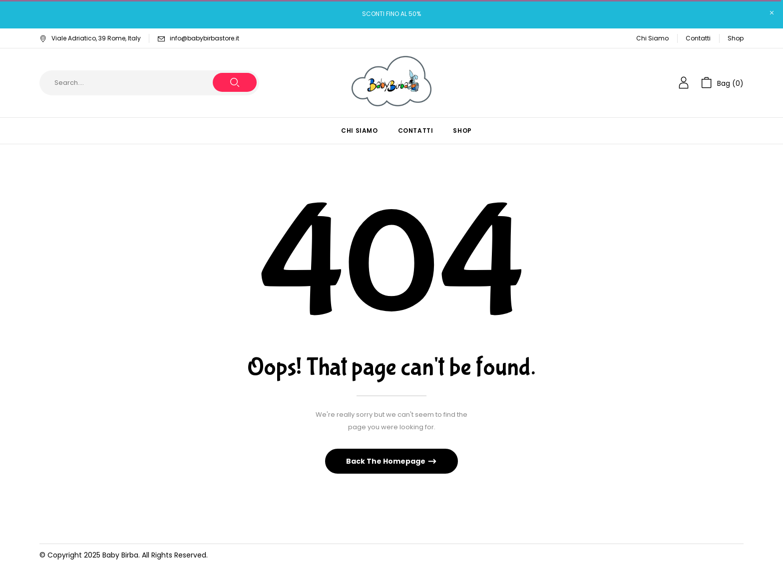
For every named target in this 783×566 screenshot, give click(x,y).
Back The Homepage (386, 461)
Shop (736, 38)
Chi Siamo (652, 38)
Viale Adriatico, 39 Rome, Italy (90, 38)
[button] (722, 82)
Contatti (698, 38)
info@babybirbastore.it (204, 38)
